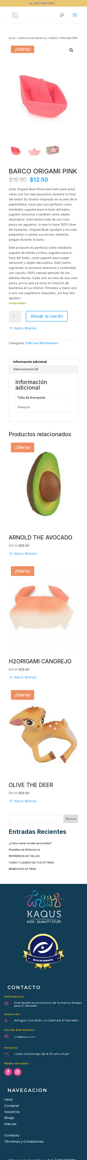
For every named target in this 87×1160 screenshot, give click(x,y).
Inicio (12, 38)
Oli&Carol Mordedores (32, 38)
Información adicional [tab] (30, 361)
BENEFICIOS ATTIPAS (22, 869)
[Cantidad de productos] (15, 317)
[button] (71, 50)
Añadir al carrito (47, 316)
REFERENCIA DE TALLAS (24, 856)
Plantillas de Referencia (24, 849)
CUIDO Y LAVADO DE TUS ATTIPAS (31, 862)
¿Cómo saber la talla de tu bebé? (30, 843)
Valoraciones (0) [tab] (25, 369)
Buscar (71, 818)
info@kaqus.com (24, 1037)
